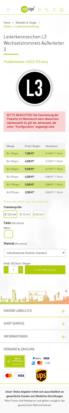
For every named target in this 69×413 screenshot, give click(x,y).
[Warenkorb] (61, 9)
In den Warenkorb (45, 270)
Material (9, 243)
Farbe (7, 223)
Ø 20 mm (38, 214)
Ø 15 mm (25, 214)
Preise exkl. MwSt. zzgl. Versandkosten (26, 201)
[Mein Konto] (54, 9)
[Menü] (8, 9)
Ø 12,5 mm (10, 214)
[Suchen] (39, 9)
